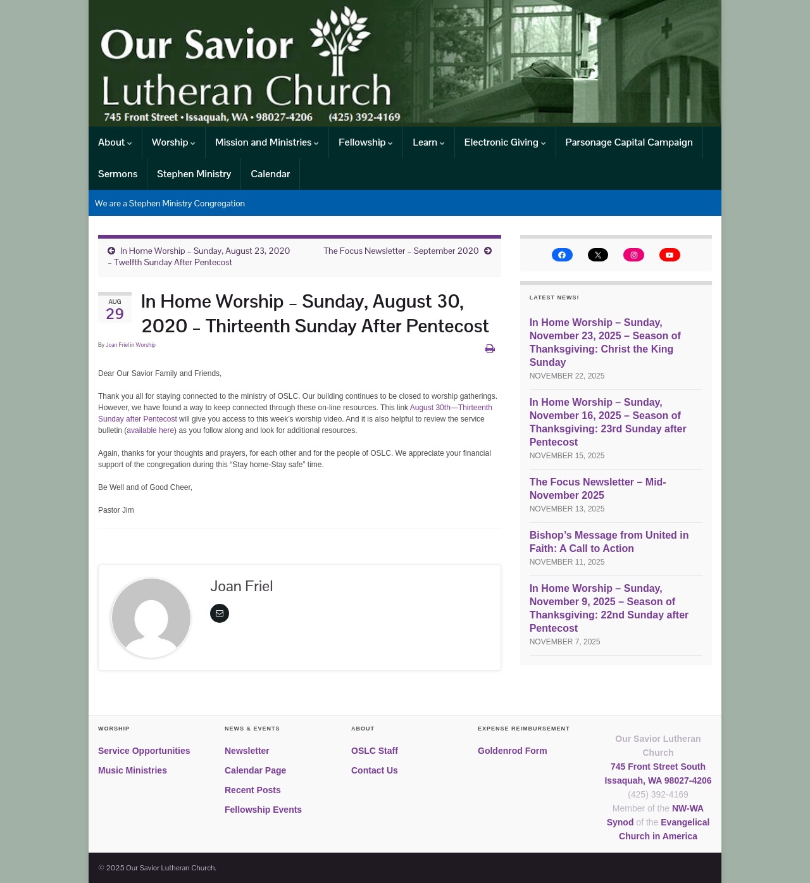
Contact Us (374, 770)
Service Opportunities (144, 751)
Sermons (117, 173)
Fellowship (366, 142)
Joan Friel (117, 345)
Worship (174, 142)
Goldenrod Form (512, 751)
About (115, 142)
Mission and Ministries (267, 142)
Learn (428, 142)
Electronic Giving (505, 142)
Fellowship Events (263, 810)
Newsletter (247, 751)
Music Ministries (132, 770)
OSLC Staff (374, 751)
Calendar (270, 173)
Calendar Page (255, 770)
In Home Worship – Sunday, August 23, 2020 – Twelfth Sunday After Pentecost (199, 256)
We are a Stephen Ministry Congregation (170, 203)
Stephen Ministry (194, 173)
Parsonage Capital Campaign (629, 142)
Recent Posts (253, 790)
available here (150, 430)
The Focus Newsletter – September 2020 (400, 250)
